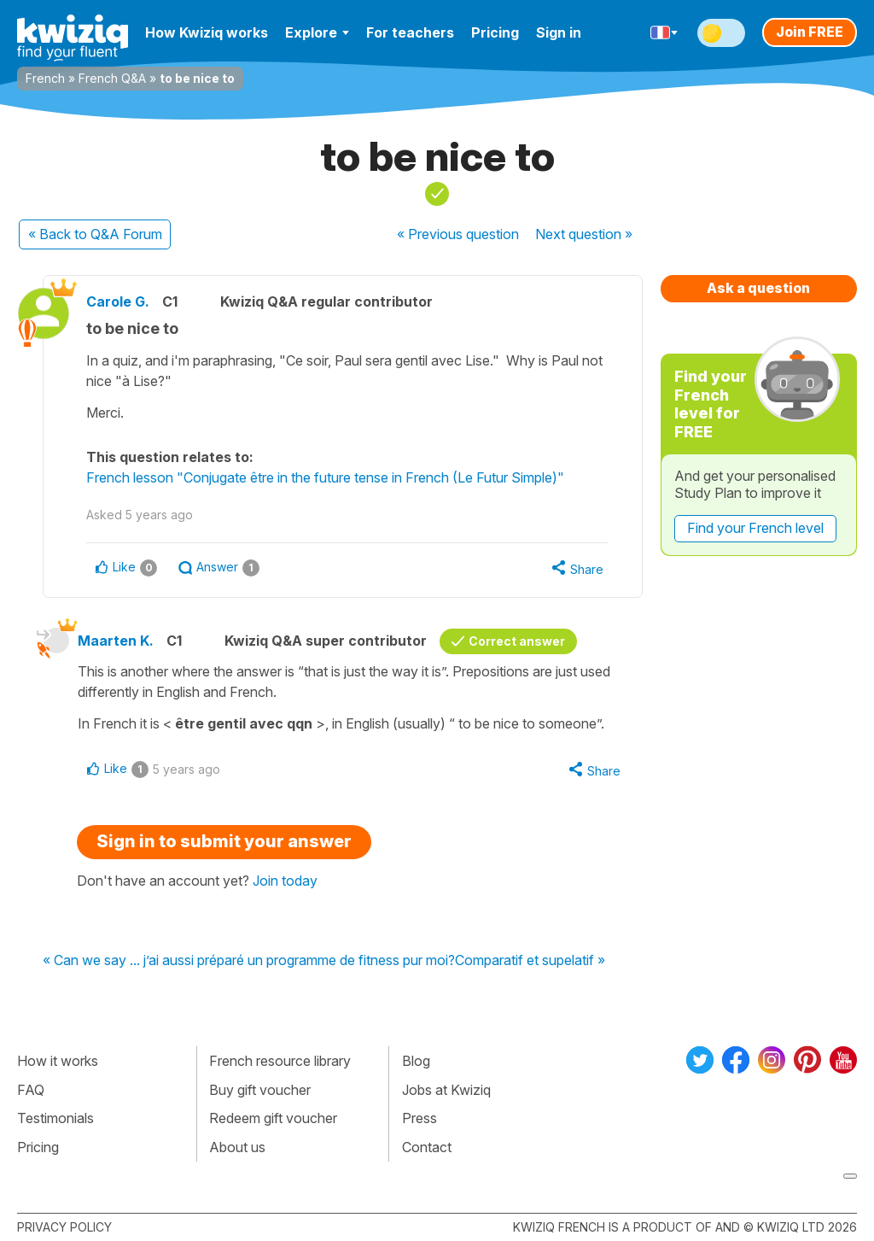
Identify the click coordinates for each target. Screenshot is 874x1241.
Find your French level (755, 527)
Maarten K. (116, 640)
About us (237, 1147)
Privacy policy (64, 1227)
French (45, 78)
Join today (285, 880)
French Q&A (112, 78)
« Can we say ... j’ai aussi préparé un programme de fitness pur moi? (249, 961)
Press (419, 1118)
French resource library (280, 1060)
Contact (427, 1147)
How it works (57, 1060)
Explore (317, 32)
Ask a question (758, 287)
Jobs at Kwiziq (446, 1089)
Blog (416, 1060)
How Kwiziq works (206, 32)
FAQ (30, 1089)
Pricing (495, 32)
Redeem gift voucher (273, 1118)
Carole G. (117, 301)
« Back (95, 234)
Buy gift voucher (260, 1089)
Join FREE (809, 31)
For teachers (410, 32)
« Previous (458, 234)
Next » (583, 234)
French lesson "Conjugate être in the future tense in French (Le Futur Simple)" (325, 477)
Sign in (558, 32)
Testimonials (55, 1118)
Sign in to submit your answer (224, 841)
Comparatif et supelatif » (530, 961)
